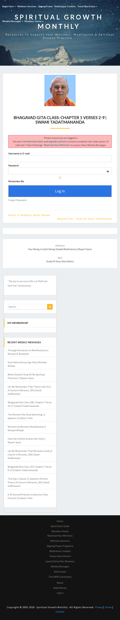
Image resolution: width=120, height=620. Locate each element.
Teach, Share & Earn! (60, 556)
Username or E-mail (19, 153)
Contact (60, 611)
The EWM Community (60, 576)
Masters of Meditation (19, 215)
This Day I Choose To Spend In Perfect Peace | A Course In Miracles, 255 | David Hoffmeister (28, 482)
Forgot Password (17, 200)
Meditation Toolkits (65, 6)
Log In (60, 592)
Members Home (60, 531)
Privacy (99, 607)
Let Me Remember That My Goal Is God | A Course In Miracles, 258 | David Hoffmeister (30, 454)
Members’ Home (34, 21)
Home (60, 521)
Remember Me (60, 180)
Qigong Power (45, 6)
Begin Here (9, 6)
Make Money (60, 587)
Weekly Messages (12, 21)
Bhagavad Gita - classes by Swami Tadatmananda (84, 218)
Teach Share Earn (87, 6)
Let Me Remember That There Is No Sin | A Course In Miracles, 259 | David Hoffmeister (29, 390)
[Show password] (107, 170)
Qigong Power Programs (60, 545)
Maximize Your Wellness (60, 535)
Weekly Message (41, 215)
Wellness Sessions (26, 6)
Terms (108, 607)
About (60, 582)
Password (13, 165)
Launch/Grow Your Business (60, 561)
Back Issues (60, 571)
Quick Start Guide (60, 526)
